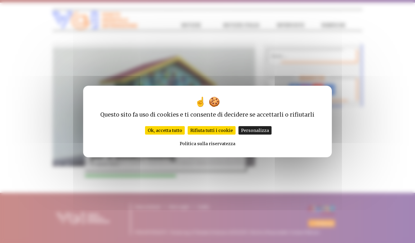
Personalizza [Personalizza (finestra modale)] (255, 130)
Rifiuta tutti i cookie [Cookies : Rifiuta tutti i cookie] (211, 130)
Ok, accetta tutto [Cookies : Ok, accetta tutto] (165, 130)
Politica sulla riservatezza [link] (207, 143)
